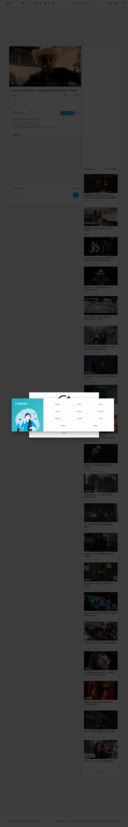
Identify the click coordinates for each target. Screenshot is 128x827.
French (57, 411)
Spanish (57, 418)
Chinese (63, 425)
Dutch (101, 404)
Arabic (79, 404)
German (79, 411)
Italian (95, 425)
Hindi (100, 418)
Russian (101, 411)
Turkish (79, 418)
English (57, 404)
